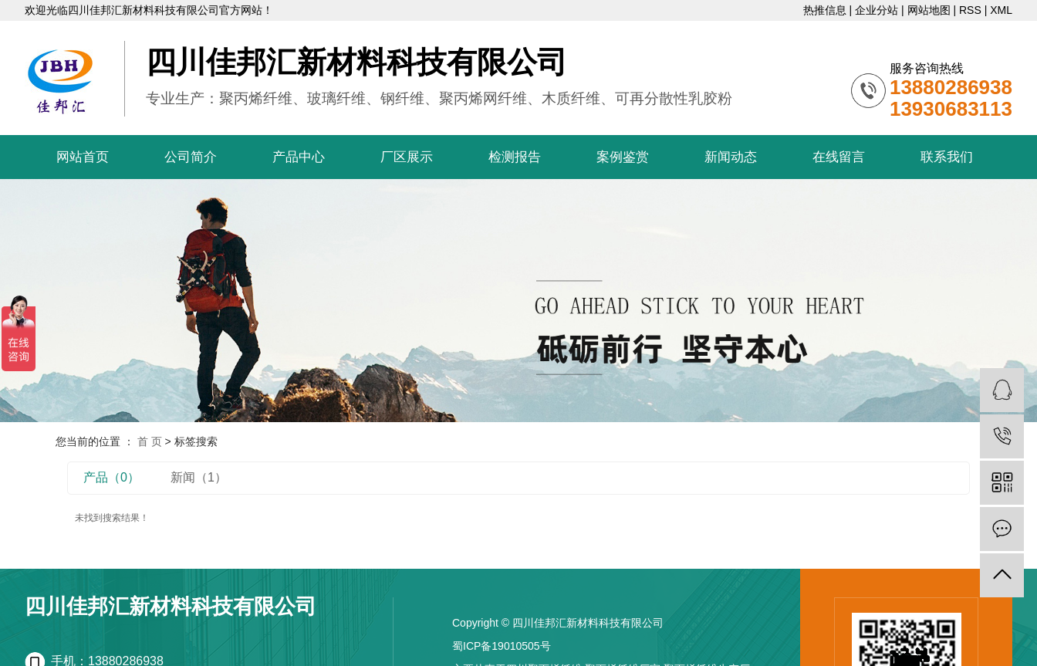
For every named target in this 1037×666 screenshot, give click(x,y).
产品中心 (298, 157)
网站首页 (82, 157)
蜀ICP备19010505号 (501, 646)
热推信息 (824, 10)
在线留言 (838, 157)
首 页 (149, 441)
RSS (970, 10)
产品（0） (111, 477)
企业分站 (876, 10)
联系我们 (946, 157)
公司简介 (190, 157)
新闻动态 (730, 157)
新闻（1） (199, 477)
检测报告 (514, 157)
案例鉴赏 (622, 157)
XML (1001, 10)
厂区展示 (406, 157)
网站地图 (929, 10)
